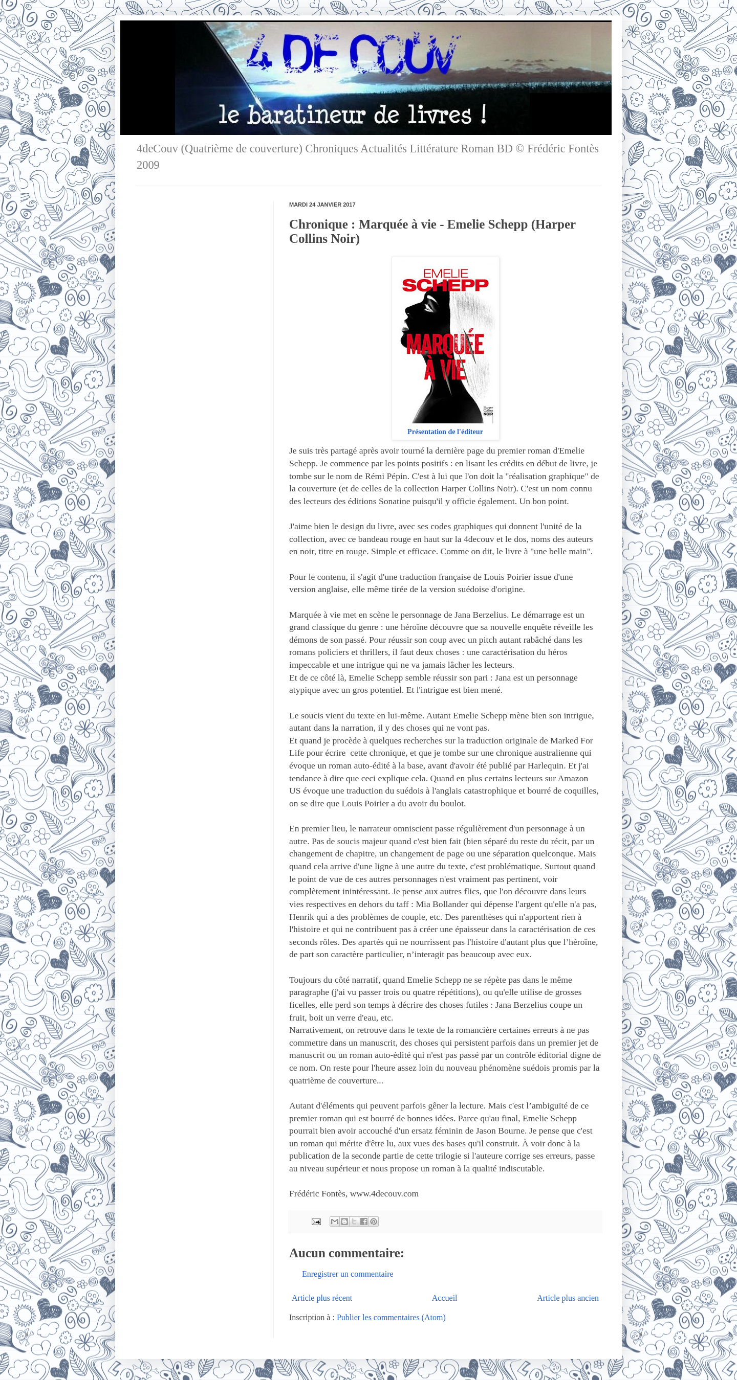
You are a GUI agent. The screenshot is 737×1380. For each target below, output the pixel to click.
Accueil (445, 1298)
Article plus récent (322, 1298)
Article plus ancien (568, 1298)
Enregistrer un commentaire (348, 1274)
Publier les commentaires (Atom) (391, 1317)
